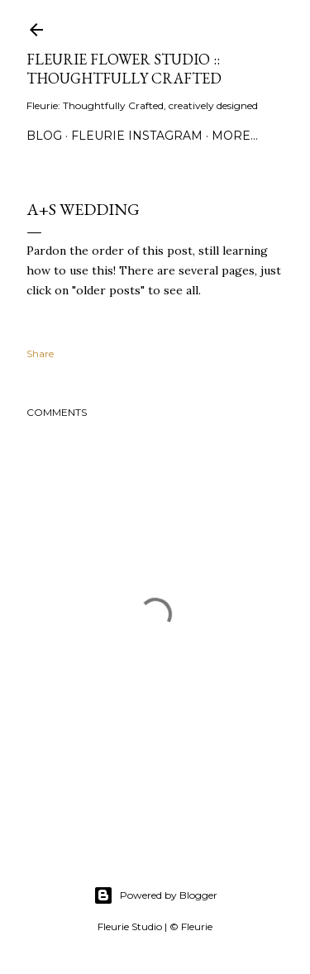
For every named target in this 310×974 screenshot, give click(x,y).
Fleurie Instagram (137, 135)
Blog (44, 135)
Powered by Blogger (155, 895)
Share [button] (40, 353)
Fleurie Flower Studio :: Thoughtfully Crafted (124, 69)
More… (235, 135)
